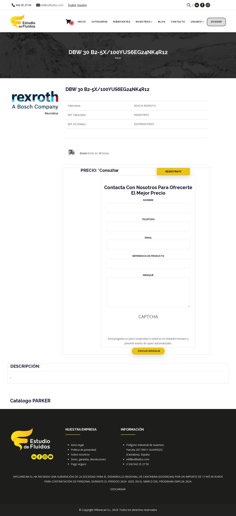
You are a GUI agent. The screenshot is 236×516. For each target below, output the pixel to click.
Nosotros (144, 22)
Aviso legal (77, 445)
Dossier (216, 21)
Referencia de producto (148, 256)
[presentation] (132, 329)
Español (82, 5)
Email (148, 238)
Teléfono (148, 219)
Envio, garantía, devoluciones (88, 459)
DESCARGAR (118, 489)
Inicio (82, 21)
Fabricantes (121, 21)
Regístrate (173, 171)
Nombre (148, 200)
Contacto (178, 21)
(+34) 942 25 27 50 (137, 464)
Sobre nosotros (80, 454)
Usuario (197, 22)
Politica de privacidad (83, 449)
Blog (161, 21)
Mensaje (148, 275)
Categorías (99, 21)
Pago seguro (78, 464)
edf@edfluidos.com (51, 5)
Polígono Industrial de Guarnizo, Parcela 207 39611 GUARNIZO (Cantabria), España (145, 449)
